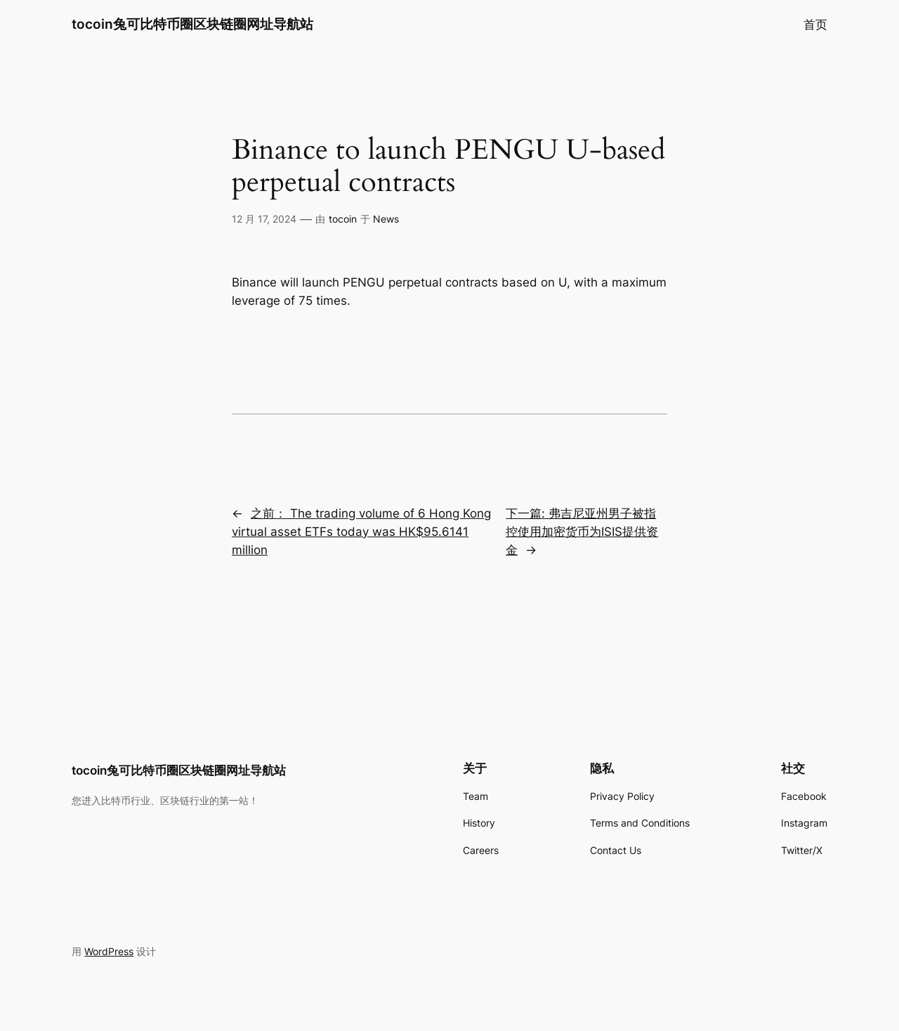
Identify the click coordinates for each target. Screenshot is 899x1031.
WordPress (108, 951)
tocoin (343, 219)
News (386, 219)
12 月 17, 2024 (264, 219)
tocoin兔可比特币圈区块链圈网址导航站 (192, 23)
